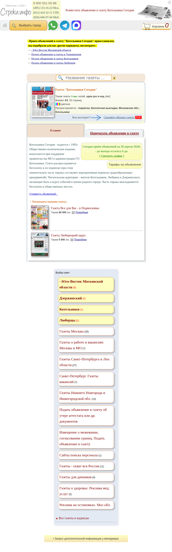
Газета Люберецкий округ (68, 235)
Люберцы (67, 320)
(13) (82, 396)
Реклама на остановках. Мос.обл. (85, 505)
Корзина (156, 27)
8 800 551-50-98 (45, 3)
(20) (74, 331)
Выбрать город (28, 25)
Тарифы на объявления (125, 164)
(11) (81, 466)
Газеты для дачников (75, 477)
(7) (81, 345)
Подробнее (81, 212)
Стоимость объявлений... (43, 194)
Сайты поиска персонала (78, 455)
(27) (84, 362)
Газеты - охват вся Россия (79, 466)
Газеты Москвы (71, 331)
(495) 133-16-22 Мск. (46, 7)
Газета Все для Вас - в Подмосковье (75, 208)
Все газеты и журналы (74, 518)
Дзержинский (70, 298)
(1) (80, 455)
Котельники (69, 309)
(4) (77, 477)
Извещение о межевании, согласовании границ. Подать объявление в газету (82, 438)
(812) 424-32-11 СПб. (46, 12)
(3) (84, 491)
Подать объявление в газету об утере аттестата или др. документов (83, 415)
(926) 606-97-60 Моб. (46, 17)
